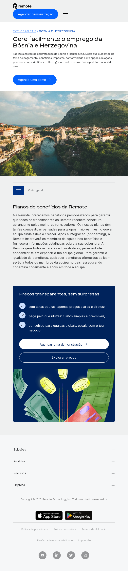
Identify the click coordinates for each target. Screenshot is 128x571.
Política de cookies (65, 529)
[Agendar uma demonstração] (64, 344)
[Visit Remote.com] (38, 6)
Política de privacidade (34, 529)
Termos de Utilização (94, 529)
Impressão (84, 540)
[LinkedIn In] (57, 555)
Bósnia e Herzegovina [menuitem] (57, 31)
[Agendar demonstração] (35, 14)
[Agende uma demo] (35, 80)
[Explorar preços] (64, 358)
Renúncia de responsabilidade (55, 540)
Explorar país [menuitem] (24, 31)
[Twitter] (71, 555)
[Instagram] (85, 555)
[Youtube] (42, 555)
